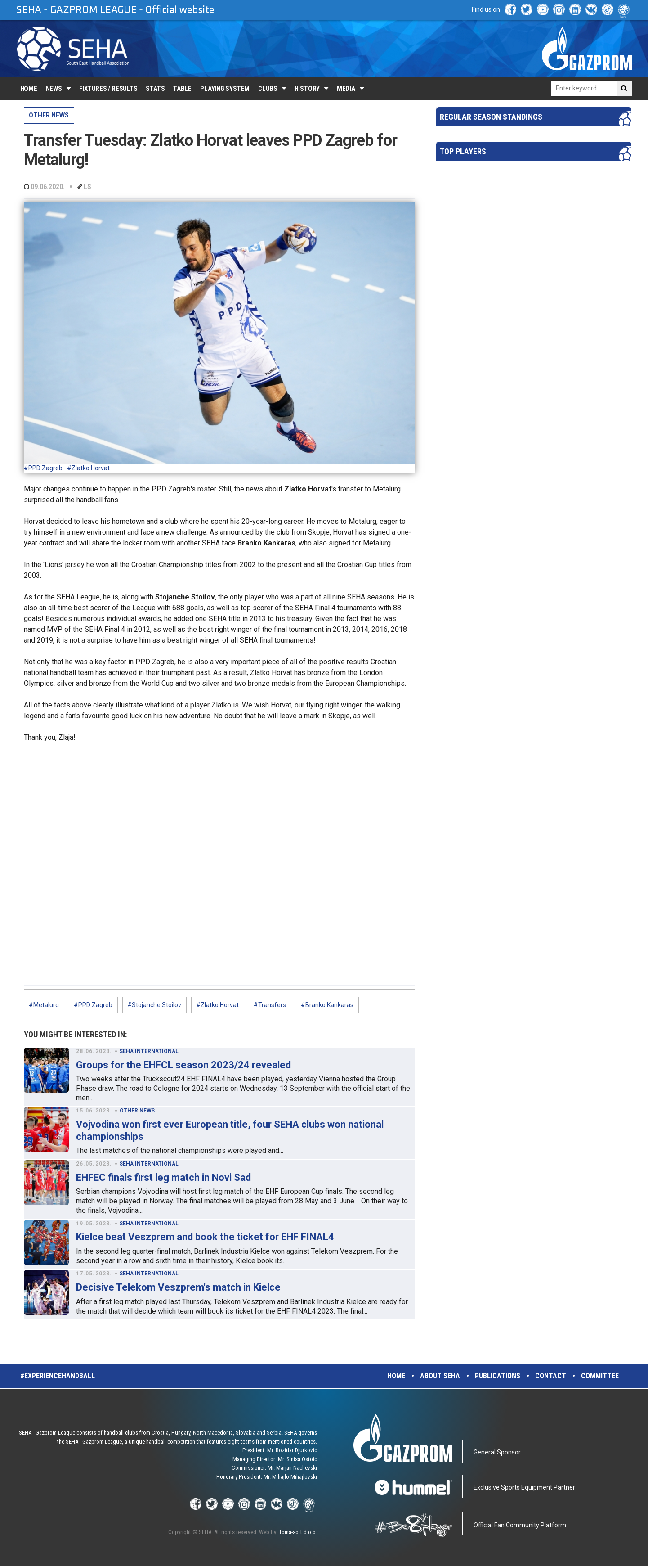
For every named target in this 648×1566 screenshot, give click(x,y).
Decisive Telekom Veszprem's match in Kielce (178, 1287)
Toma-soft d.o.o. (298, 1532)
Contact (550, 1376)
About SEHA (440, 1376)
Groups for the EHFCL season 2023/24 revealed (183, 1065)
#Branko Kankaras (327, 1004)
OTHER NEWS (49, 115)
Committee (600, 1376)
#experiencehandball (57, 1376)
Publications (497, 1376)
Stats (155, 89)
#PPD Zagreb (43, 468)
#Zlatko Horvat (88, 468)
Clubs (267, 89)
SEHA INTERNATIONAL (149, 1051)
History (307, 89)
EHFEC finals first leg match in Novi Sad (163, 1177)
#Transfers (270, 1004)
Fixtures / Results (108, 89)
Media (346, 89)
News (54, 89)
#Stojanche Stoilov (154, 1004)
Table (182, 89)
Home (28, 89)
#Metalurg (44, 1004)
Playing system (225, 89)
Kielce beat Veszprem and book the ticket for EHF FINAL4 (205, 1236)
